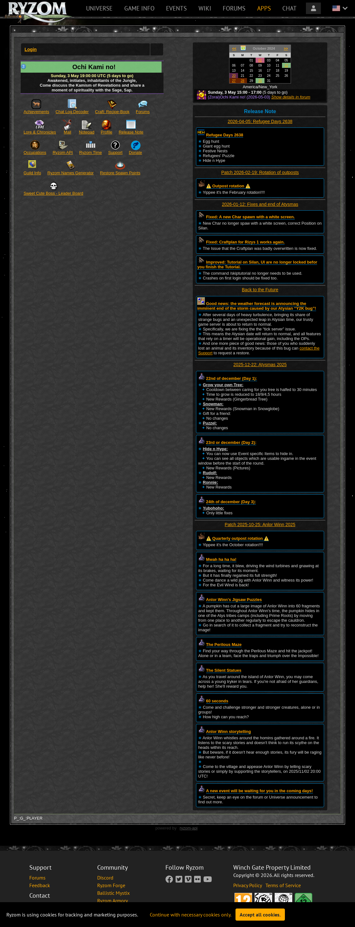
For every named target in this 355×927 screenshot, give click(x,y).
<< (234, 48)
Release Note (131, 132)
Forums (142, 111)
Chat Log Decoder (72, 111)
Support (115, 152)
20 (233, 75)
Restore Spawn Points (120, 172)
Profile (106, 132)
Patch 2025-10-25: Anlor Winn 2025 (260, 524)
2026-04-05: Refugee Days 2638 (260, 121)
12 (286, 65)
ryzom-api (189, 828)
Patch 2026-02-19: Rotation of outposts (260, 172)
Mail (67, 132)
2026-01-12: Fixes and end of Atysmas (260, 204)
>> (286, 48)
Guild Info (32, 172)
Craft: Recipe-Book (112, 111)
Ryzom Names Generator (70, 172)
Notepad (86, 132)
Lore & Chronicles (40, 132)
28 (242, 81)
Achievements (36, 111)
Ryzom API (63, 152)
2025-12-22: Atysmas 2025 (259, 364)
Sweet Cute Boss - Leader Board (53, 193)
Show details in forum (290, 97)
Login (31, 49)
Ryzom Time (90, 152)
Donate (135, 152)
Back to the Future (260, 289)
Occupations (35, 152)
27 (233, 81)
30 (260, 81)
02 (260, 60)
